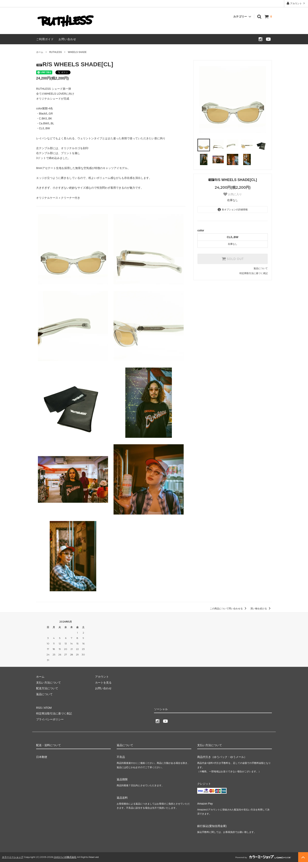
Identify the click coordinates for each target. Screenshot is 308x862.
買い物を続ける (261, 608)
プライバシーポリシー (50, 719)
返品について (261, 268)
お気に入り (232, 194)
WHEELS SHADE (77, 52)
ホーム (39, 52)
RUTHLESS (55, 52)
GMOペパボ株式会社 (65, 857)
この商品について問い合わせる (229, 608)
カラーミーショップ (12, 857)
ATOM (48, 707)
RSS (39, 707)
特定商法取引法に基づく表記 (54, 713)
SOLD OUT (233, 259)
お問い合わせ (67, 39)
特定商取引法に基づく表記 (253, 273)
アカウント (296, 3)
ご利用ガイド (45, 39)
